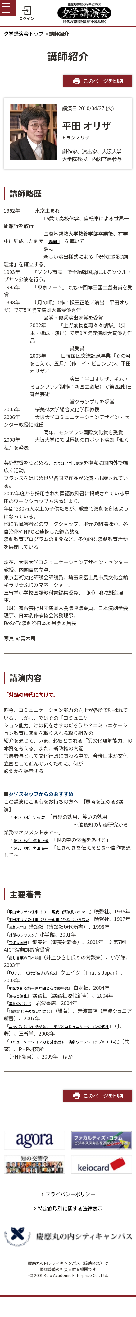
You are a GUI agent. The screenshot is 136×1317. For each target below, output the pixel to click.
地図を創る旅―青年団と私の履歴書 (48, 1003)
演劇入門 (19, 942)
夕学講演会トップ (23, 33)
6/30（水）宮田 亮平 (37, 847)
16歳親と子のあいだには (36, 1026)
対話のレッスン (26, 949)
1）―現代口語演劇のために (84, 911)
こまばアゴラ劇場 (73, 462)
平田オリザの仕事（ (31, 911)
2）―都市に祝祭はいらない (84, 926)
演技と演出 (21, 1010)
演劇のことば (24, 1018)
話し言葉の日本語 (28, 972)
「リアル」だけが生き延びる (40, 987)
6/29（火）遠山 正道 (37, 839)
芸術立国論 (21, 957)
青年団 (55, 241)
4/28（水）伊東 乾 (34, 816)
